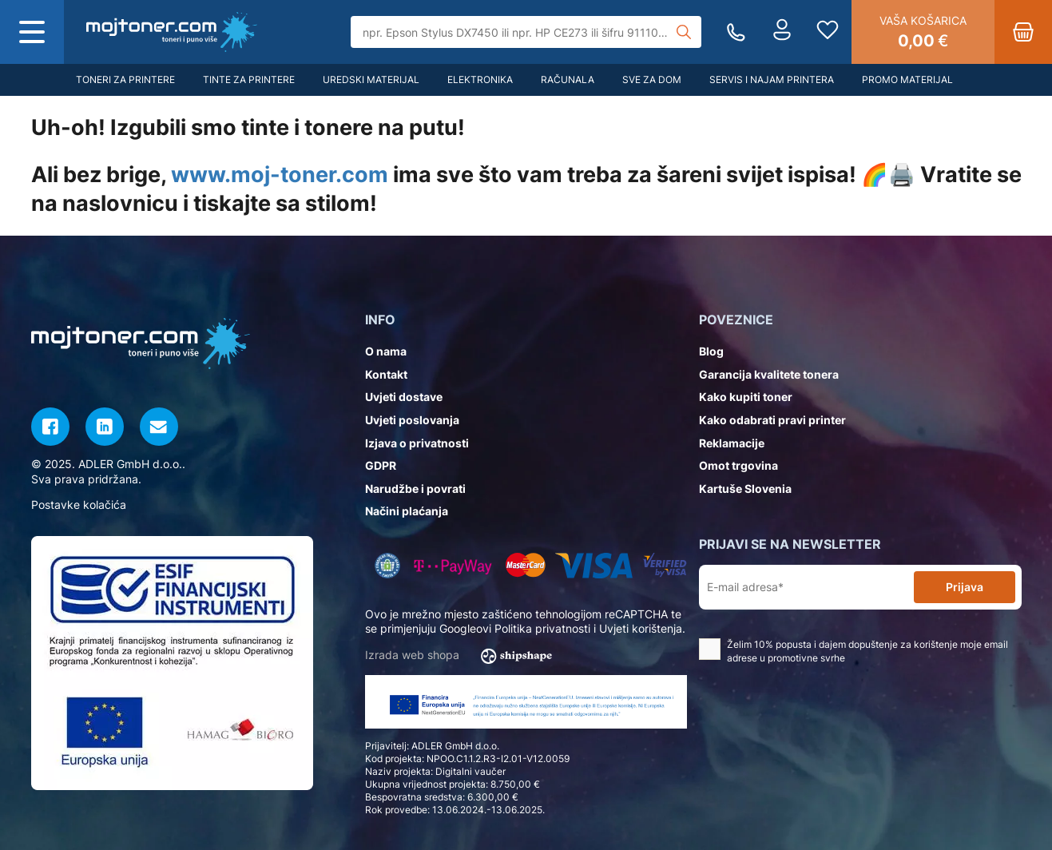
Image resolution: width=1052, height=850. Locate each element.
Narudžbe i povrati (415, 488)
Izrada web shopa (463, 656)
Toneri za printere (125, 79)
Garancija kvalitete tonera (769, 374)
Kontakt (386, 374)
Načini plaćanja (406, 511)
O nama (386, 351)
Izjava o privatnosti (417, 443)
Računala (567, 79)
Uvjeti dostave (404, 396)
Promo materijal (907, 79)
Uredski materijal (371, 79)
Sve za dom (651, 79)
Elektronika (480, 79)
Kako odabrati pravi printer (772, 420)
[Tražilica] (526, 32)
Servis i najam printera (771, 79)
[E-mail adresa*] (809, 587)
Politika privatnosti (542, 628)
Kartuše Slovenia (745, 488)
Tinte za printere (249, 79)
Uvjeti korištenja (640, 628)
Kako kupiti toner (745, 396)
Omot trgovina (738, 465)
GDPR (380, 465)
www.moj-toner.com (279, 174)
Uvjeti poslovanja (412, 420)
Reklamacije (731, 443)
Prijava (964, 587)
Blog (711, 351)
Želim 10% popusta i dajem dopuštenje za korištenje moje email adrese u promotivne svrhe (853, 651)
